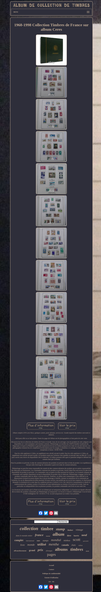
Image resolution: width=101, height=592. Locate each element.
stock (87, 551)
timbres (76, 549)
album (58, 534)
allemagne (49, 551)
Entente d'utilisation (51, 578)
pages (51, 554)
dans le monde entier (24, 536)
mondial (56, 540)
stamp (60, 529)
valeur (80, 545)
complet (18, 540)
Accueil (51, 565)
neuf (84, 535)
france (39, 535)
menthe (54, 544)
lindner (70, 530)
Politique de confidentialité (51, 573)
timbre (47, 528)
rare (38, 541)
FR (53, 582)
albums (61, 549)
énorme (48, 536)
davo (69, 535)
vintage (79, 529)
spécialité (85, 541)
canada (65, 545)
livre (22, 545)
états (73, 545)
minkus (67, 540)
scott (76, 539)
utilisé (41, 544)
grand (32, 550)
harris (76, 536)
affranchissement (20, 551)
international (30, 541)
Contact (51, 569)
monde (31, 544)
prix (40, 550)
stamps (45, 540)
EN (50, 582)
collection (29, 528)
